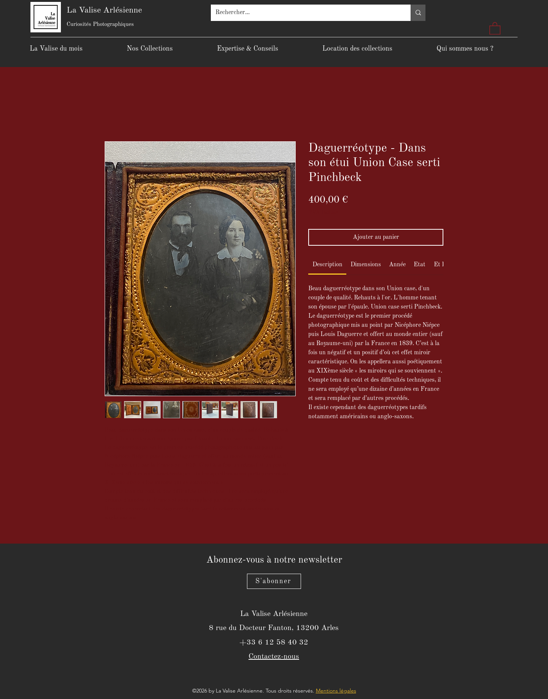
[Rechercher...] (305, 13)
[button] (494, 28)
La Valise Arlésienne (104, 10)
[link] (327, 265)
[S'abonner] (274, 581)
